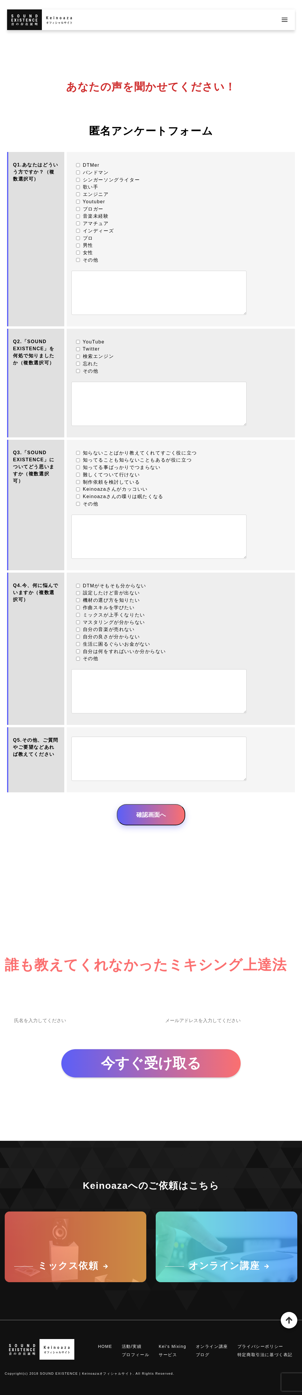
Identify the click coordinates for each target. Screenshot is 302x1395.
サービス (168, 1354)
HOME (105, 1346)
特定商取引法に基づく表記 (265, 1354)
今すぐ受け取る (151, 1063)
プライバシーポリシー (260, 1346)
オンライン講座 (212, 1346)
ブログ (203, 1354)
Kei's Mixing (172, 1346)
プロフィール (136, 1354)
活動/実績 (132, 1346)
